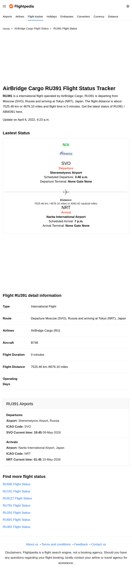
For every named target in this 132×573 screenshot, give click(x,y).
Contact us (98, 544)
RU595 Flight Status (16, 484)
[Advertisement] (66, 59)
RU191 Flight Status (16, 491)
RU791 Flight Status (16, 505)
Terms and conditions (56, 544)
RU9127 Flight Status (17, 498)
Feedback (81, 544)
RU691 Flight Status (16, 519)
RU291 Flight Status (16, 512)
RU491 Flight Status (16, 527)
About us (32, 544)
